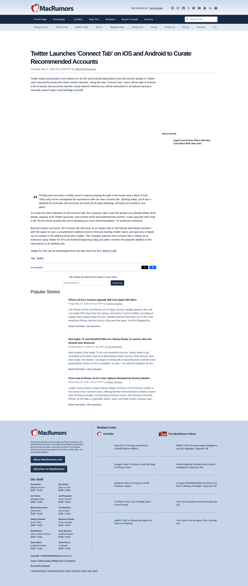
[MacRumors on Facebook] (183, 8)
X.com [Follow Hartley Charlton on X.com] (39, 523)
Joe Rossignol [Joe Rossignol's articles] (65, 494)
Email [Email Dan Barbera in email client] (33, 535)
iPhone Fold (62, 27)
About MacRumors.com (47, 457)
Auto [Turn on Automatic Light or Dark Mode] (84, 571)
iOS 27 (99, 27)
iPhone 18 (170, 27)
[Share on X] (144, 267)
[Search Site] (201, 19)
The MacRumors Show (182, 432)
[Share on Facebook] (152, 267)
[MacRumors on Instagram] (178, 8)
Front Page (40, 19)
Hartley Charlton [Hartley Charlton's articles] (38, 518)
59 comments (93, 326)
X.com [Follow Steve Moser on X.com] (39, 546)
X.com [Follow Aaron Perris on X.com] (67, 546)
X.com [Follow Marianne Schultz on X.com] (67, 523)
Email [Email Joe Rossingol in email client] (61, 500)
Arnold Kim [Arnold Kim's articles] (36, 483)
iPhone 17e (137, 27)
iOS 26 (185, 27)
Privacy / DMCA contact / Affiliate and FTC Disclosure (53, 561)
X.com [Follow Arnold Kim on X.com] (39, 488)
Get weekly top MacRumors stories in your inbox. (93, 277)
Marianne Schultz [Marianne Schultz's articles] (66, 518)
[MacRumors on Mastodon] (193, 8)
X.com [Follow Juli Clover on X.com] (39, 500)
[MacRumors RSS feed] (210, 8)
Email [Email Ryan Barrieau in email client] (61, 535)
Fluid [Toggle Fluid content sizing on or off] (68, 571)
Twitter (34, 250)
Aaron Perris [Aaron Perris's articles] (64, 541)
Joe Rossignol (115, 346)
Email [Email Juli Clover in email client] (33, 500)
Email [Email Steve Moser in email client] (33, 546)
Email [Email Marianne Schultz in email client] (61, 523)
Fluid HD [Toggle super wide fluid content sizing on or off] (75, 571)
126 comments (94, 369)
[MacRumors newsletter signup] (216, 8)
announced (52, 78)
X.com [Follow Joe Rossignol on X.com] (67, 500)
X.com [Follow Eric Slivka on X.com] (67, 488)
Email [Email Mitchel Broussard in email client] (33, 512)
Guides (78, 19)
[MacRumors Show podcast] (172, 8)
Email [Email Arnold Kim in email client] (33, 488)
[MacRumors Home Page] (52, 8)
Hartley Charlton (114, 303)
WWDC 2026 (81, 27)
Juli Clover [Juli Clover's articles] (35, 494)
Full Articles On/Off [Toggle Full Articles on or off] (56, 571)
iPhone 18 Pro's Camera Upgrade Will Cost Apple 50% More (110, 299)
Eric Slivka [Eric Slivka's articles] (63, 483)
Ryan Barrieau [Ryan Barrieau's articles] (65, 529)
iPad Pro (201, 27)
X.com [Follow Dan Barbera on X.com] (39, 535)
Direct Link (109, 250)
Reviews (110, 19)
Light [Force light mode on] (89, 571)
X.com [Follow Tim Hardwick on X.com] (67, 512)
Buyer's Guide (130, 19)
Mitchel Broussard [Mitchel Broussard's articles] (39, 506)
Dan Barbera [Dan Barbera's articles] (36, 529)
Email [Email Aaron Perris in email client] (61, 546)
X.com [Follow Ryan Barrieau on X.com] (67, 535)
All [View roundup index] (215, 27)
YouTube (108, 432)
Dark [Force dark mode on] (95, 571)
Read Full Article (77, 326)
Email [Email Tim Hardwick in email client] (61, 512)
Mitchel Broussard (85, 69)
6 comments (37, 267)
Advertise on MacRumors (49, 467)
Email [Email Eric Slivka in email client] (61, 488)
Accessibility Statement (40, 566)
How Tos (94, 19)
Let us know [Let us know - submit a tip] (156, 8)
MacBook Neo (117, 27)
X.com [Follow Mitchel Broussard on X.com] (39, 512)
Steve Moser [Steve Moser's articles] (36, 541)
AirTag (154, 27)
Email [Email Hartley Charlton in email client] (33, 523)
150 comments (94, 408)
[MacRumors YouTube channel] (199, 8)
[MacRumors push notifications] (204, 8)
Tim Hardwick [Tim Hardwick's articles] (65, 506)
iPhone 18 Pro (41, 27)
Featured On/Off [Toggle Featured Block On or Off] (38, 571)
